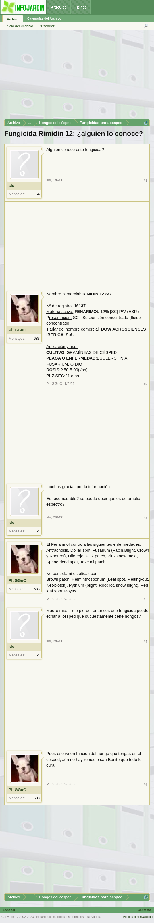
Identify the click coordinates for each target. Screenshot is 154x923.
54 (38, 194)
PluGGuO (17, 330)
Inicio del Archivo (19, 26)
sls (11, 185)
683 (37, 338)
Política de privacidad (138, 916)
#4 (145, 599)
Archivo (12, 19)
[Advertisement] (76, 76)
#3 (145, 517)
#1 (145, 180)
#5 (145, 641)
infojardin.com (45, 916)
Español (9, 910)
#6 (145, 784)
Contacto (144, 910)
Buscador (47, 26)
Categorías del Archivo (44, 18)
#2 (145, 384)
